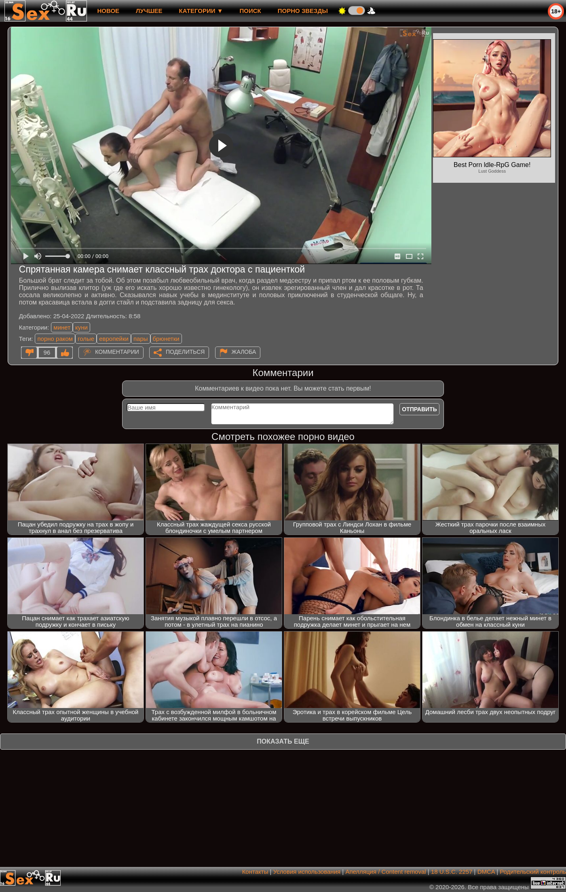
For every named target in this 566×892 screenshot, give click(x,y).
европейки (114, 338)
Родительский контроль (533, 871)
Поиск (250, 10)
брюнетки (166, 338)
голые (86, 338)
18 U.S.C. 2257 (452, 871)
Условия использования (307, 871)
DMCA (486, 871)
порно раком (55, 338)
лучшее (149, 10)
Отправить (419, 409)
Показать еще (283, 741)
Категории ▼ (201, 10)
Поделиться (185, 352)
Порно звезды (303, 10)
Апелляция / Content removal (385, 871)
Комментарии (117, 352)
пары (140, 338)
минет (61, 327)
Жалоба (244, 352)
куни (81, 327)
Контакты (255, 871)
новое (108, 10)
